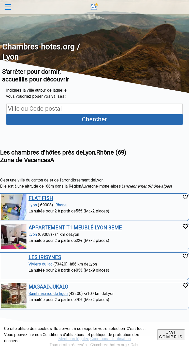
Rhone (61, 205)
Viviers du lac (40, 264)
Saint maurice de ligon (48, 293)
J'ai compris (171, 334)
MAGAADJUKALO (48, 287)
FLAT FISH (40, 198)
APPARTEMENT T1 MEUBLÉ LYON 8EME (75, 228)
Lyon (32, 205)
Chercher (94, 119)
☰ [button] (7, 7)
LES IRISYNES (44, 257)
